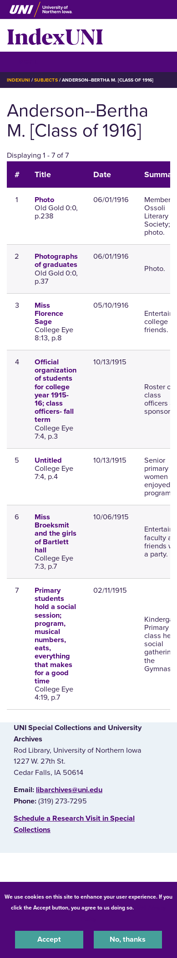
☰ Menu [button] (23, 61)
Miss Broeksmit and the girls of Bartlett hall (55, 534)
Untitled (48, 460)
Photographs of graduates (56, 260)
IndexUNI (55, 35)
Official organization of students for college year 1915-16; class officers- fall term (55, 391)
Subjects (45, 80)
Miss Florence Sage (49, 313)
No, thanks (128, 939)
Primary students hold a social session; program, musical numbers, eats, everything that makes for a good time (55, 636)
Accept (49, 939)
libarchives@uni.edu (69, 789)
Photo (44, 199)
